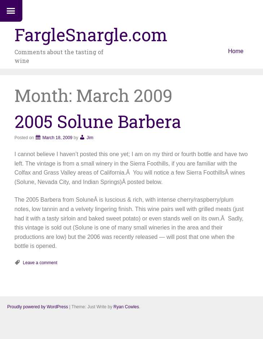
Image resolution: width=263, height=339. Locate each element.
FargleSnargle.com (90, 34)
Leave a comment (40, 262)
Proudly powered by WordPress (37, 306)
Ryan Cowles (126, 306)
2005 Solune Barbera (97, 121)
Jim (90, 137)
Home (236, 51)
